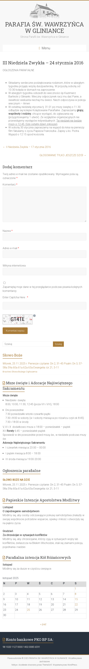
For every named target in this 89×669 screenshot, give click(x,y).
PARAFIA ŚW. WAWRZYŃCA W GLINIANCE (44, 27)
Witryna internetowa (14, 265)
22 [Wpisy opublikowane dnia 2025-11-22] (76, 604)
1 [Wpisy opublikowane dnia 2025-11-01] (75, 588)
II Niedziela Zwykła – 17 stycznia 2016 (27, 147)
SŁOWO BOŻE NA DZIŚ (16, 479)
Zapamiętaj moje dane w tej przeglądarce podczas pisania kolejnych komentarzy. (42, 288)
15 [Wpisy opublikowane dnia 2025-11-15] (76, 599)
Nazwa (8, 230)
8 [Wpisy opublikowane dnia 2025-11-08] (75, 594)
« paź (43, 624)
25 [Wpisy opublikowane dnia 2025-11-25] (28, 609)
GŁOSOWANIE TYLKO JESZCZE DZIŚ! (63, 155)
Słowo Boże (12, 355)
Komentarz (10, 184)
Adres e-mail (11, 248)
